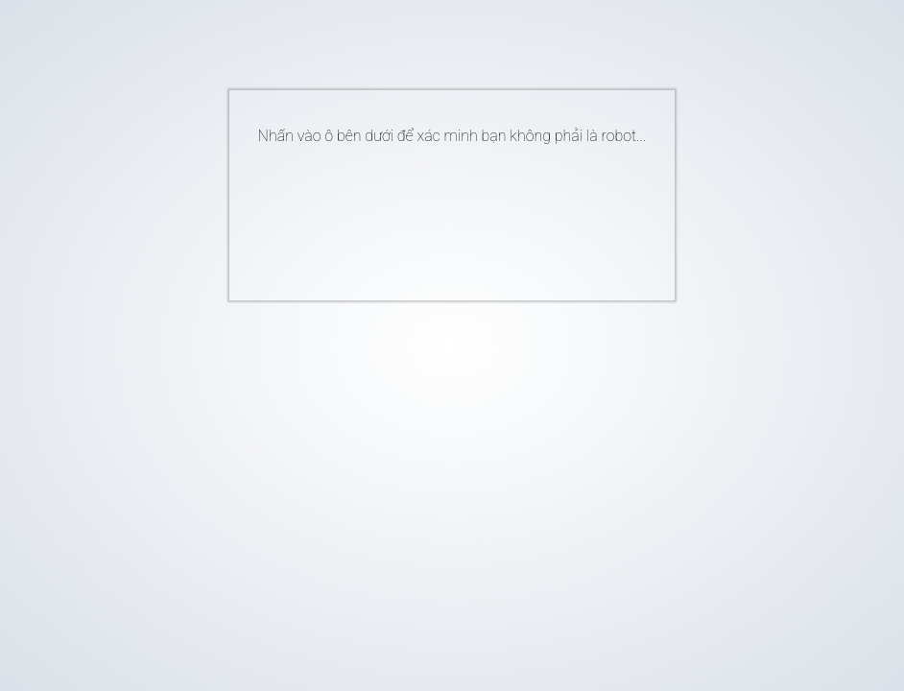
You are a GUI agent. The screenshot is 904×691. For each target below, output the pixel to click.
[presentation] (423, 215)
